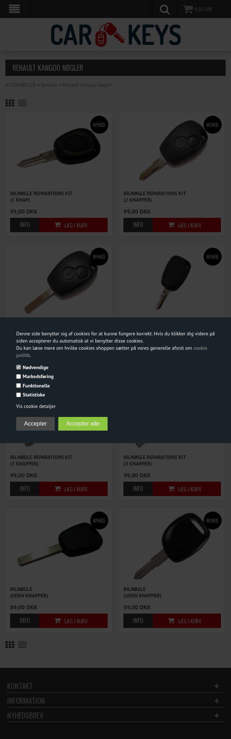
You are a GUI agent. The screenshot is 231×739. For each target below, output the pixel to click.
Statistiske (34, 394)
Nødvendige (36, 367)
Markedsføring (38, 376)
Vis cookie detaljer (36, 406)
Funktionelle (36, 385)
